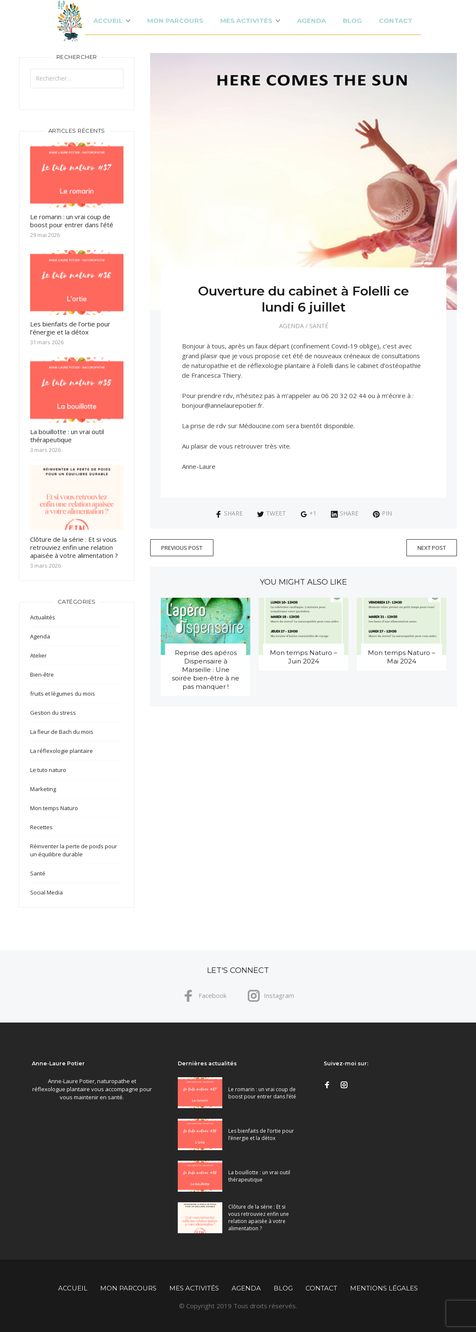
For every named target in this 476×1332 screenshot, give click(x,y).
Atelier (38, 655)
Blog (352, 21)
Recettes (41, 827)
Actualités (42, 617)
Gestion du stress (53, 712)
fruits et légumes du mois (62, 693)
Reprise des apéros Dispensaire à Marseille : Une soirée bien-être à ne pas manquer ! (205, 670)
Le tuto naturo (48, 770)
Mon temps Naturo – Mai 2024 (401, 657)
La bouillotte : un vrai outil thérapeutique (67, 435)
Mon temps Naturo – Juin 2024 (303, 657)
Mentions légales (384, 1288)
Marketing (43, 789)
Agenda (311, 21)
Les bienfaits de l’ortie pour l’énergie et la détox (70, 328)
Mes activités (246, 21)
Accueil (108, 21)
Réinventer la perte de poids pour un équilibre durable (73, 850)
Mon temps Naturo (54, 808)
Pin (382, 513)
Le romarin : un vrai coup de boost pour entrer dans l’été (71, 220)
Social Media (46, 892)
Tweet (271, 513)
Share (229, 513)
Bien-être (42, 674)
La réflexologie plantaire (61, 751)
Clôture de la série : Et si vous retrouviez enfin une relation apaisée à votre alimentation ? (74, 547)
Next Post (431, 548)
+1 (308, 513)
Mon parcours (175, 21)
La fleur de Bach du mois (61, 732)
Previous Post (181, 548)
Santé (318, 326)
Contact (395, 21)
